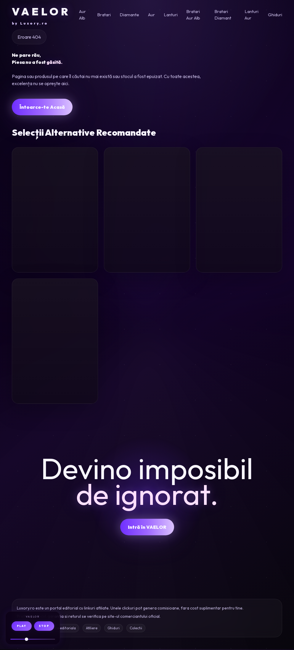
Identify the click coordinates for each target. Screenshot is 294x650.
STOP (44, 626)
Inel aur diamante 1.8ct (145, 221)
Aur (151, 14)
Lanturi (171, 14)
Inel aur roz (39, 217)
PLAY (21, 626)
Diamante (129, 14)
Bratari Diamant (222, 15)
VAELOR (41, 15)
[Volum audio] (32, 639)
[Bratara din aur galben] (55, 305)
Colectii (136, 629)
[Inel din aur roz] (55, 173)
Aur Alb (82, 15)
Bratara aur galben (41, 353)
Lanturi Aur (251, 15)
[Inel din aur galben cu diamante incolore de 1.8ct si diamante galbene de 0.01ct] (147, 173)
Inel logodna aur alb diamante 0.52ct (234, 226)
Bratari (104, 14)
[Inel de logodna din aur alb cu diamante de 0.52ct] (239, 173)
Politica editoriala (61, 629)
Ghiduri (275, 14)
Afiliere (91, 629)
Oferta (82, 262)
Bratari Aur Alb (193, 15)
